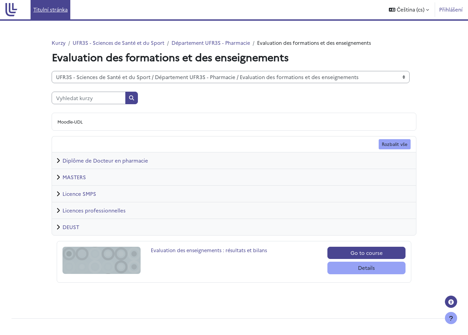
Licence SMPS (79, 194)
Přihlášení (451, 9)
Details (366, 268)
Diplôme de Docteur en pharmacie (105, 160)
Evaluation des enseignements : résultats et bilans (211, 250)
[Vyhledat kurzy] (89, 98)
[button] (408, 9)
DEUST (70, 227)
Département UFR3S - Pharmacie (215, 42)
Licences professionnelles (94, 210)
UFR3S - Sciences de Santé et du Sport (120, 42)
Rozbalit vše (395, 144)
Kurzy (59, 42)
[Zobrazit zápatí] (451, 318)
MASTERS (74, 177)
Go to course (366, 253)
